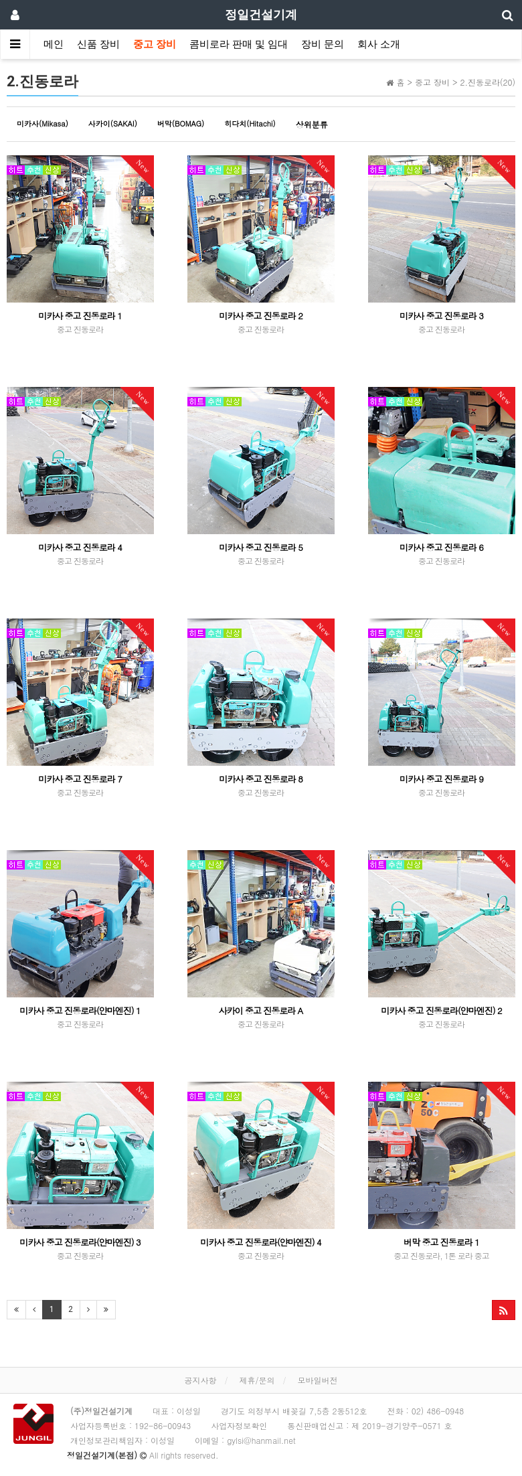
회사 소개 (378, 44)
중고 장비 (154, 44)
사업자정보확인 (239, 1425)
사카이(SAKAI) (112, 123)
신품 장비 (98, 44)
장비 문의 (322, 44)
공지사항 (200, 1380)
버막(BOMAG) (180, 123)
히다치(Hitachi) (249, 123)
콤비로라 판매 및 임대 (238, 44)
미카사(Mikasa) (42, 123)
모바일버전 (318, 1380)
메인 (54, 44)
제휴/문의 (256, 1380)
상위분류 (312, 124)
